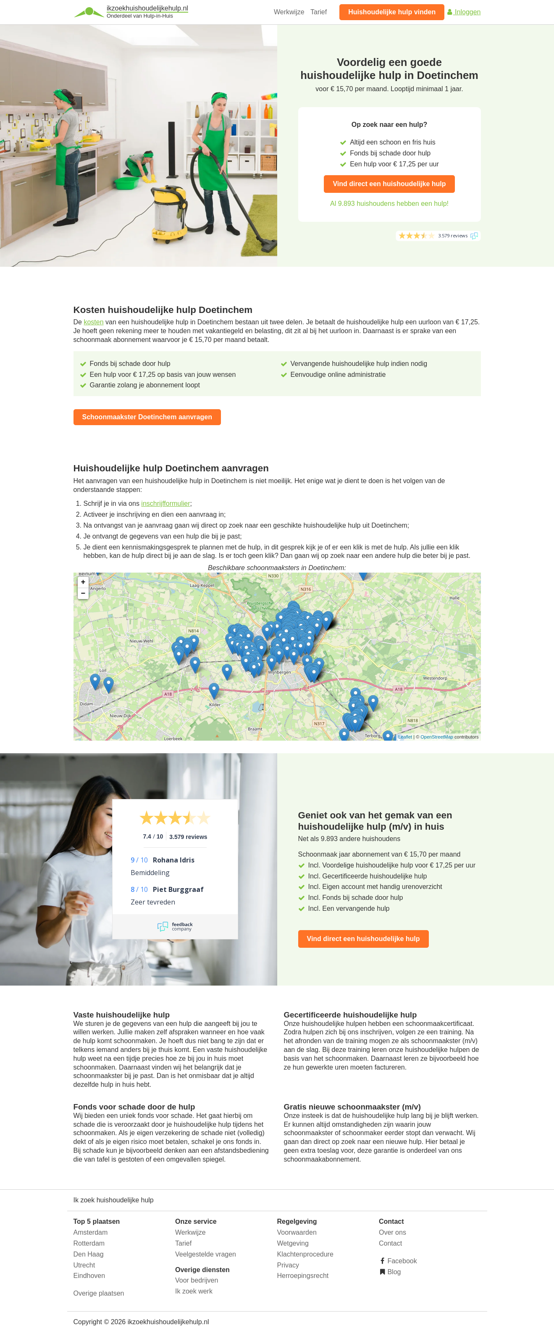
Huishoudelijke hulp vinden (392, 12)
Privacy (288, 1265)
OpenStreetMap (436, 736)
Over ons (392, 1232)
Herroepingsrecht (303, 1275)
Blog (393, 1271)
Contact (390, 1243)
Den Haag (89, 1254)
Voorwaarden (297, 1232)
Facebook (401, 1261)
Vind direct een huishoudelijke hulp (389, 183)
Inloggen (463, 12)
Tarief (318, 12)
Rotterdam (89, 1243)
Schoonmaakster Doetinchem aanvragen (147, 417)
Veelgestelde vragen (205, 1254)
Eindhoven (89, 1275)
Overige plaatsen (99, 1293)
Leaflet (405, 736)
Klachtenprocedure (305, 1254)
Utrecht (84, 1265)
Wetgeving (293, 1243)
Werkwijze (289, 12)
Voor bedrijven (196, 1280)
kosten (93, 322)
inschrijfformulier (165, 503)
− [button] (83, 594)
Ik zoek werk (194, 1291)
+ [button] (83, 582)
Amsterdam (91, 1232)
